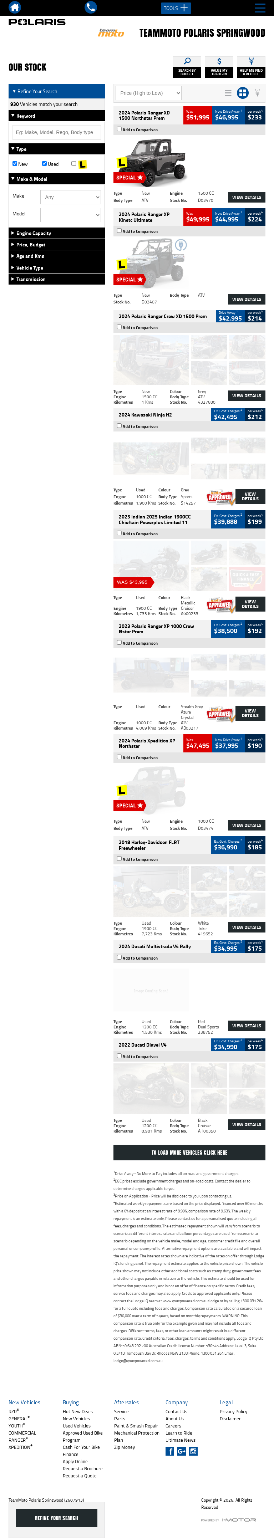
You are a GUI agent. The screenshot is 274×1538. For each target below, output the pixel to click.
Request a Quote (80, 1475)
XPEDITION (20, 1447)
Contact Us (176, 1411)
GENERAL (19, 1418)
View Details (246, 197)
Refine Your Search (34, 91)
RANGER (18, 1440)
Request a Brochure (83, 1468)
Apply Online (75, 1461)
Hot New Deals (78, 1411)
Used (50, 164)
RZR (14, 1411)
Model (18, 213)
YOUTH (17, 1425)
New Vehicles (76, 1418)
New (20, 164)
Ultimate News (181, 1440)
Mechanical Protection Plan (136, 1436)
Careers (173, 1425)
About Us (175, 1418)
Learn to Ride (179, 1432)
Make (18, 196)
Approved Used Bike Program (83, 1436)
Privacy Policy (233, 1411)
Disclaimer (230, 1418)
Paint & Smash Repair (136, 1425)
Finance (70, 1454)
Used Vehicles (77, 1425)
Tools (176, 8)
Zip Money (124, 1447)
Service (121, 1411)
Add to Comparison (140, 130)
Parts (119, 1418)
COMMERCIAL (22, 1432)
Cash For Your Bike (81, 1447)
